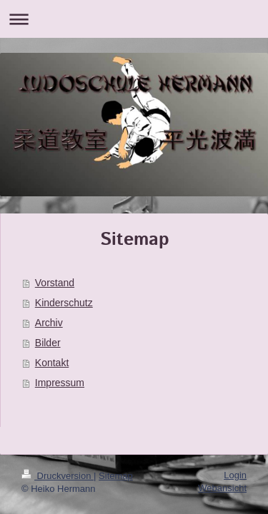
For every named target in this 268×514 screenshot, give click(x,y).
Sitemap (116, 475)
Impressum (59, 382)
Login (235, 475)
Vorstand (54, 282)
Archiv (49, 322)
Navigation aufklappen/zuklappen (134, 19)
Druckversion (57, 475)
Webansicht (222, 488)
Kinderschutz (64, 302)
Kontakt (52, 362)
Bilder (48, 342)
